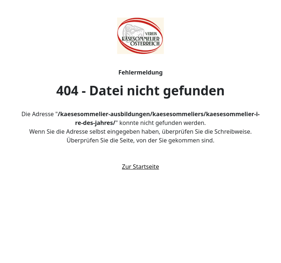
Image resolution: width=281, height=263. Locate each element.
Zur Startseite (140, 167)
